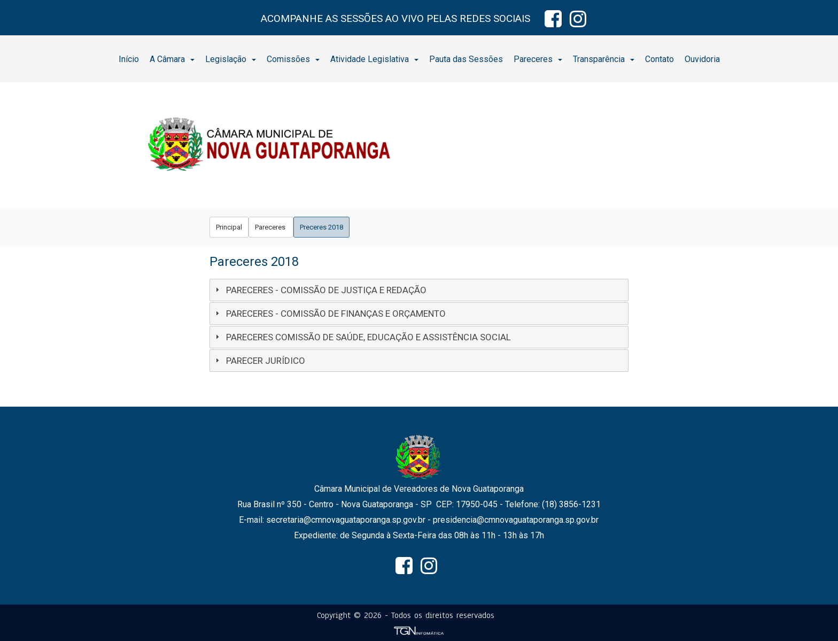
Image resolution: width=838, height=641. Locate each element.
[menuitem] (128, 58)
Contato (659, 59)
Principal (229, 227)
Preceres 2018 (321, 227)
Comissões (293, 59)
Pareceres (538, 59)
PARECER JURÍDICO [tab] (259, 360)
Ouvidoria (702, 59)
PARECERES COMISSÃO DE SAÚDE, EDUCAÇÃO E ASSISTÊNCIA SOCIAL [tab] (362, 337)
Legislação (230, 59)
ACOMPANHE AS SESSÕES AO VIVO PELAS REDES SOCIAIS (395, 18)
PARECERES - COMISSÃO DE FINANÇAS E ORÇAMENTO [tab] (329, 313)
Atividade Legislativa (374, 59)
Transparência (603, 59)
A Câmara (172, 59)
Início (129, 59)
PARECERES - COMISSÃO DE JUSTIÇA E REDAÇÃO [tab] (319, 290)
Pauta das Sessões (466, 59)
